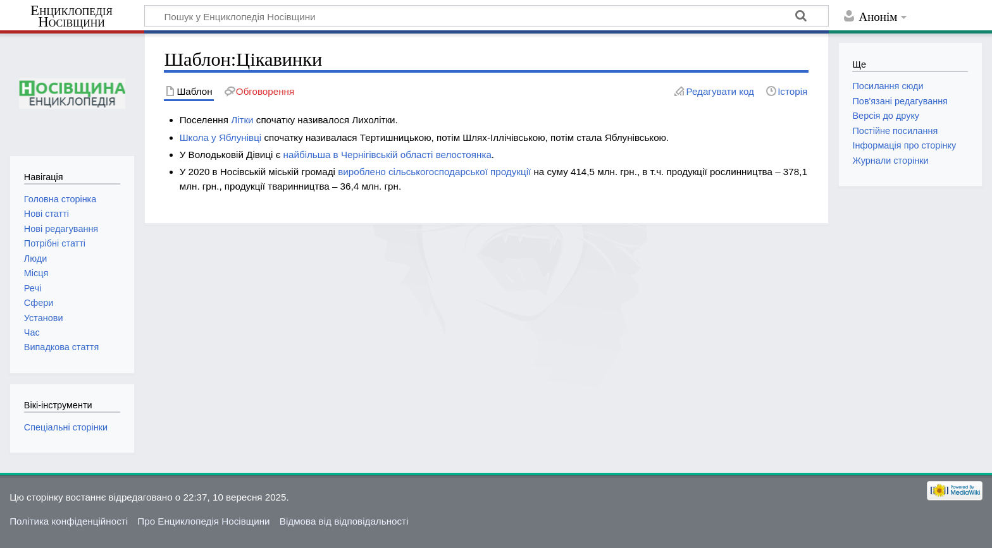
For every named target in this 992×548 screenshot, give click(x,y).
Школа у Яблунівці (221, 137)
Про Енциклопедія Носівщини (203, 521)
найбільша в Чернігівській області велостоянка (387, 154)
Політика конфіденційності (68, 521)
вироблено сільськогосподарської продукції (434, 171)
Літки (242, 119)
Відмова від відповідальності (344, 521)
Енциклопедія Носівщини (71, 16)
